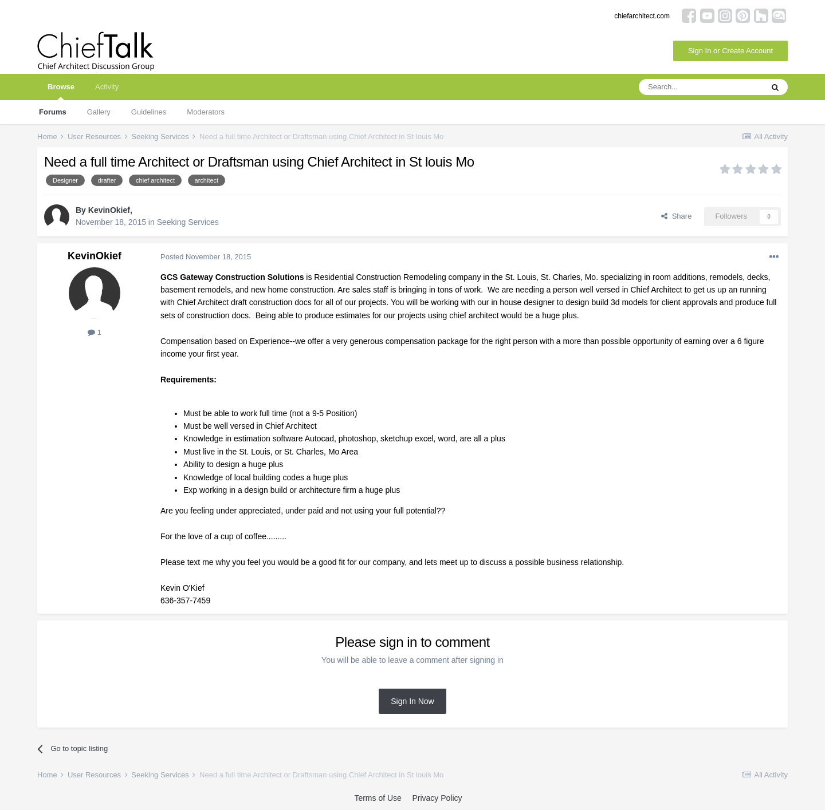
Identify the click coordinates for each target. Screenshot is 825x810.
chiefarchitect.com (642, 16)
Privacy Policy (437, 798)
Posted (205, 256)
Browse (61, 91)
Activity (107, 86)
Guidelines (148, 112)
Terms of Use (377, 798)
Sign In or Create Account (730, 50)
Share (676, 216)
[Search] (701, 87)
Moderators (206, 112)
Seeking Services (188, 222)
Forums (52, 112)
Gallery (99, 112)
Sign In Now (412, 701)
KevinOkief (109, 210)
